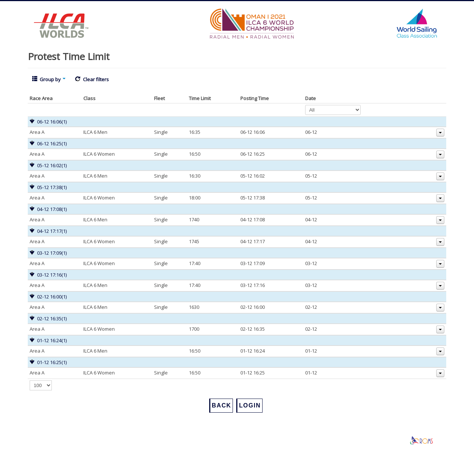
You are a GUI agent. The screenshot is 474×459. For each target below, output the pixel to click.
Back (221, 405)
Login (250, 405)
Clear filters (92, 79)
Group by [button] (49, 79)
